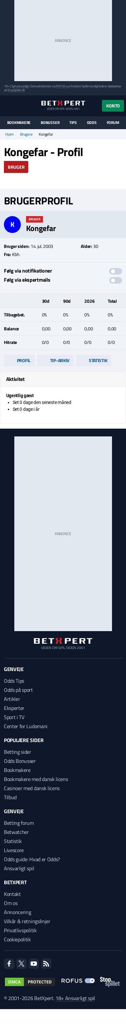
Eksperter (14, 708)
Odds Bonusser (20, 761)
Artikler (12, 699)
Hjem (9, 134)
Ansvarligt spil (19, 868)
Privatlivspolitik (20, 930)
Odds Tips (14, 681)
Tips (73, 122)
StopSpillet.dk (16, 90)
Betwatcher (16, 832)
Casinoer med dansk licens (32, 788)
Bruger (16, 167)
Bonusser (50, 122)
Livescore (14, 850)
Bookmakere (19, 122)
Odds (92, 122)
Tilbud (10, 797)
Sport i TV (14, 717)
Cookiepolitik (17, 939)
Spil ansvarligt (20, 86)
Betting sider (17, 752)
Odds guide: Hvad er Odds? (32, 859)
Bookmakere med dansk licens (36, 779)
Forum (113, 122)
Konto (113, 105)
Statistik (93, 360)
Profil (19, 360)
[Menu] (7, 105)
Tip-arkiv (55, 360)
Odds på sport (18, 690)
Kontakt (12, 894)
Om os (10, 903)
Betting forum (19, 823)
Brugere (26, 134)
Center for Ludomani (26, 726)
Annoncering (17, 912)
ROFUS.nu (62, 86)
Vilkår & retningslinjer (27, 921)
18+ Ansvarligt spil (75, 998)
